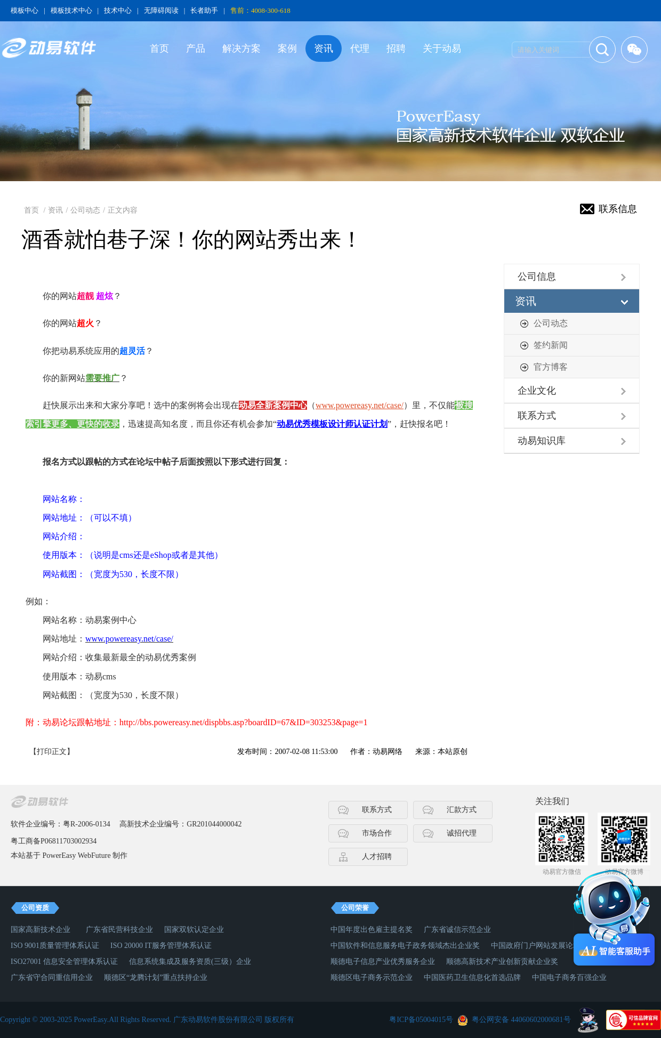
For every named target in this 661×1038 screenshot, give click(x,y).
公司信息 (537, 276)
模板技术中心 (71, 10)
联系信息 (618, 209)
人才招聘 (377, 857)
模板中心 (24, 10)
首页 (159, 48)
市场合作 (377, 833)
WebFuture (94, 855)
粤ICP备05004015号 (421, 1020)
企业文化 (537, 390)
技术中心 (118, 10)
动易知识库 (542, 440)
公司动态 (85, 210)
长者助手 (204, 10)
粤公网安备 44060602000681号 (521, 1020)
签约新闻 (551, 345)
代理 (359, 48)
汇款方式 (462, 810)
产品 (195, 48)
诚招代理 (462, 833)
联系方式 (537, 415)
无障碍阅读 (161, 10)
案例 (287, 48)
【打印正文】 (51, 752)
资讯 (323, 48)
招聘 (396, 48)
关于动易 (442, 48)
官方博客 (551, 366)
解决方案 (241, 48)
